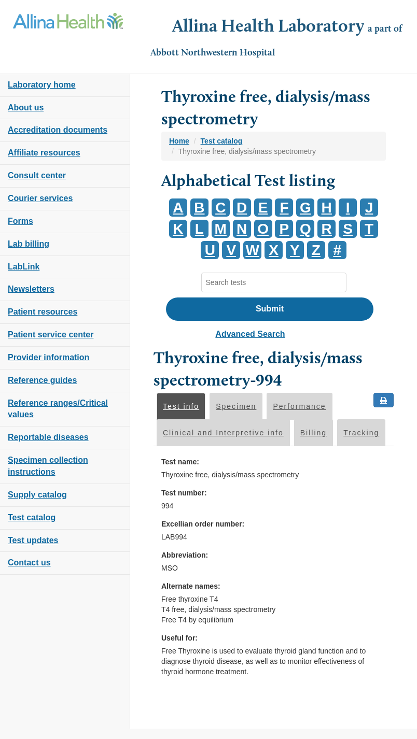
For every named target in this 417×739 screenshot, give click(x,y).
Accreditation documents (57, 129)
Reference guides (42, 380)
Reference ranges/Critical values (58, 409)
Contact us (29, 562)
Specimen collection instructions (48, 466)
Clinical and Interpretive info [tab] (223, 433)
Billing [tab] (313, 433)
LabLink (23, 266)
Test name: (180, 462)
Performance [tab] (299, 406)
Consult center (37, 175)
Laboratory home (42, 84)
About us (26, 107)
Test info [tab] (181, 406)
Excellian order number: (202, 524)
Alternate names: (190, 586)
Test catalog (31, 517)
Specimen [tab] (236, 406)
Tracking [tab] (361, 433)
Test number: (184, 493)
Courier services (40, 198)
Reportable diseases (48, 437)
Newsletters (31, 289)
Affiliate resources (44, 152)
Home (179, 141)
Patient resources (42, 311)
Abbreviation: (184, 555)
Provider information (48, 357)
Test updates (33, 540)
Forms (20, 221)
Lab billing (28, 243)
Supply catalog (37, 494)
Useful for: (179, 638)
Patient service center (50, 334)
